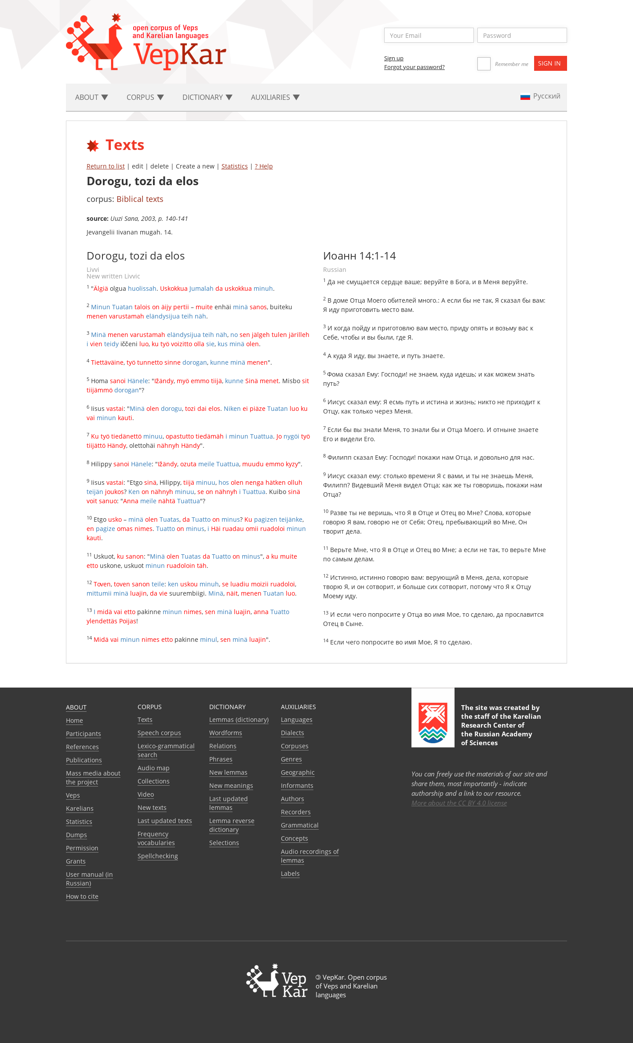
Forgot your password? (414, 67)
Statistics (235, 166)
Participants (83, 733)
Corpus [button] (145, 97)
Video (146, 794)
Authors (292, 798)
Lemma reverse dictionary (232, 825)
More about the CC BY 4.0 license (459, 802)
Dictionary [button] (207, 97)
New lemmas (228, 772)
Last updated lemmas (228, 803)
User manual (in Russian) (89, 878)
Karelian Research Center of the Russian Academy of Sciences (501, 729)
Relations (222, 746)
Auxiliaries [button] (275, 97)
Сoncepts (294, 838)
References (82, 747)
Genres (291, 759)
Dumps (76, 835)
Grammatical (300, 825)
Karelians (80, 808)
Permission (82, 848)
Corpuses (295, 746)
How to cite (82, 896)
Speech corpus (159, 732)
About (76, 707)
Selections (224, 842)
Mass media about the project (93, 777)
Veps (73, 795)
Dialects (292, 732)
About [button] (91, 97)
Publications (84, 760)
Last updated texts (165, 820)
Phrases (221, 759)
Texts (145, 719)
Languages (297, 719)
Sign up (394, 58)
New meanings (231, 785)
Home (74, 720)
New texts (152, 807)
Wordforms (225, 732)
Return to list (106, 166)
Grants (76, 861)
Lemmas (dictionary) (239, 719)
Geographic (298, 772)
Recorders (296, 812)
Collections (154, 781)
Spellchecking (158, 856)
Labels (290, 873)
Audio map (154, 768)
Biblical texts (140, 199)
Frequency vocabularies (156, 838)
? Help (264, 166)
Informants (297, 785)
